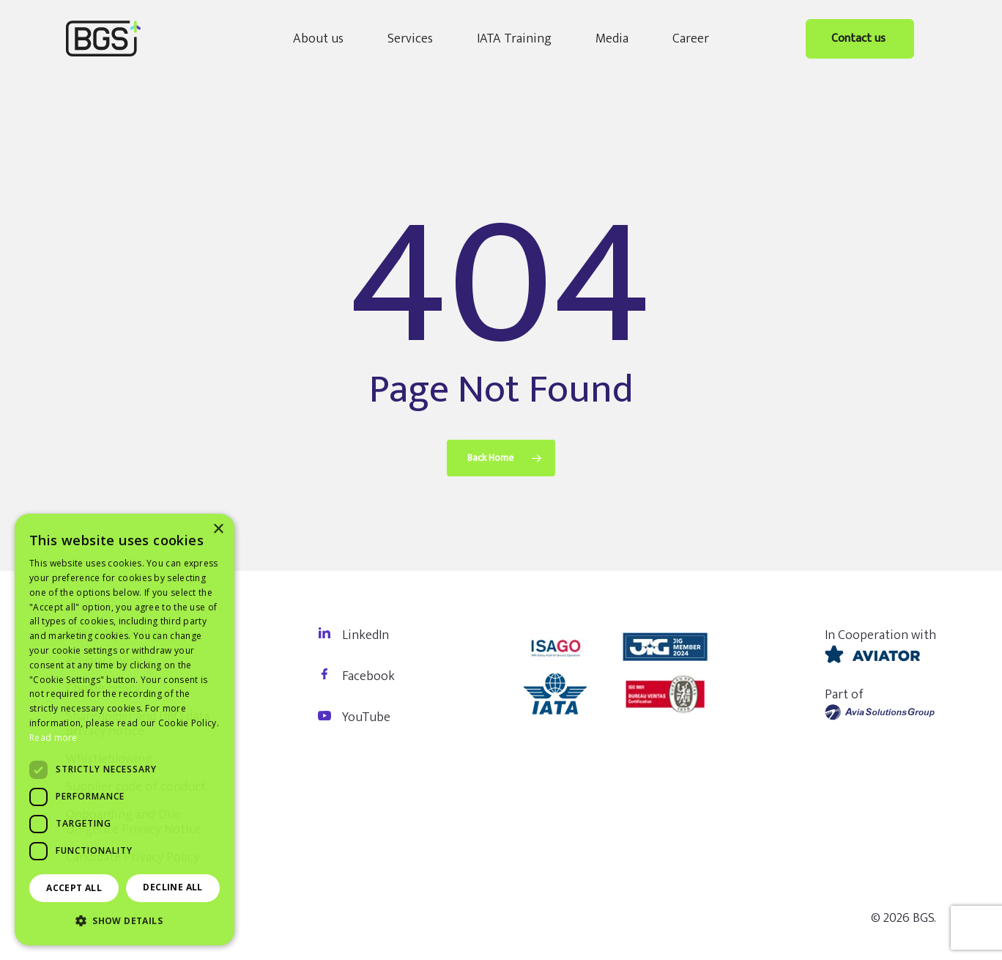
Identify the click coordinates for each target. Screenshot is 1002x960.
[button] (124, 921)
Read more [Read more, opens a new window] (53, 737)
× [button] (217, 529)
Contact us (859, 38)
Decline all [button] (172, 887)
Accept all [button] (74, 888)
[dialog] (124, 729)
